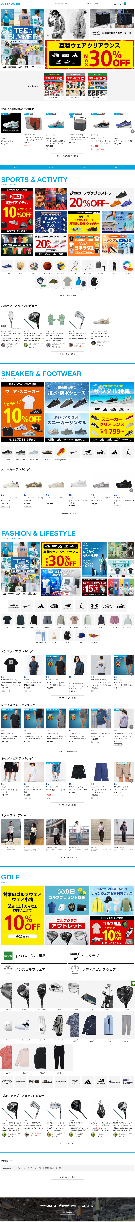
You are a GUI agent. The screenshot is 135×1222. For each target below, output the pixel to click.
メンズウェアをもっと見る (67, 698)
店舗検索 (69, 1212)
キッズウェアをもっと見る (67, 805)
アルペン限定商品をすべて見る (67, 156)
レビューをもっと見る (67, 354)
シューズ (50, 167)
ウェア (83, 167)
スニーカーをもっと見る (67, 513)
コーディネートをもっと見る (67, 857)
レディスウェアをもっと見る (67, 751)
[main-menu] (132, 4)
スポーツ (17, 167)
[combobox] (68, 4)
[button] (133, 131)
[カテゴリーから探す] (95, 4)
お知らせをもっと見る (67, 1177)
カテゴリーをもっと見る (67, 295)
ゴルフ (116, 167)
